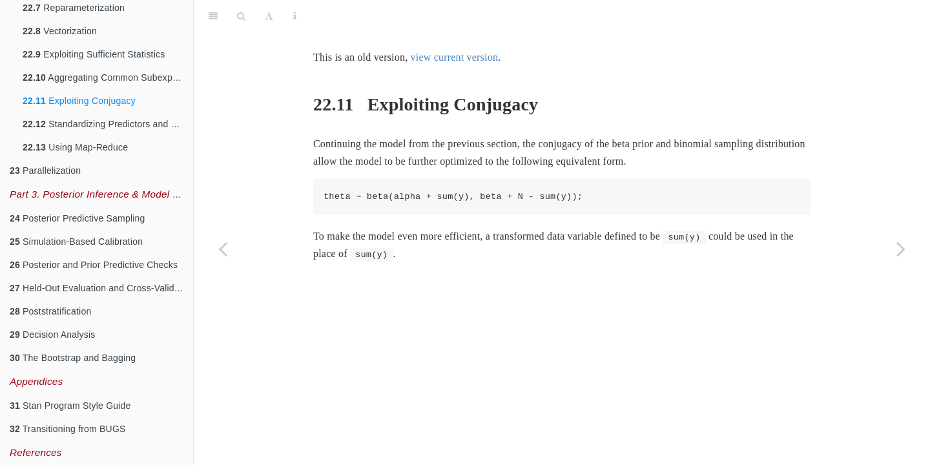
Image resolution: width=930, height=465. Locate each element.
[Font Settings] (269, 16)
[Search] (241, 16)
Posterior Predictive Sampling (77, 218)
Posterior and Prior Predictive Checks (94, 265)
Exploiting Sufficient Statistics (94, 54)
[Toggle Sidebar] (213, 16)
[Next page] (901, 248)
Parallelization (45, 170)
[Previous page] (223, 248)
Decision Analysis (52, 334)
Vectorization (60, 31)
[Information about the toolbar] (295, 16)
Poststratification (50, 311)
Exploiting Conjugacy (79, 101)
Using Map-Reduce (75, 147)
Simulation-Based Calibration (76, 241)
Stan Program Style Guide (70, 405)
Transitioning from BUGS (68, 429)
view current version (455, 57)
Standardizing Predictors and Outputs (108, 124)
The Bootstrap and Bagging (73, 358)
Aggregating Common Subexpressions (108, 77)
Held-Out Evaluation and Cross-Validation (101, 288)
